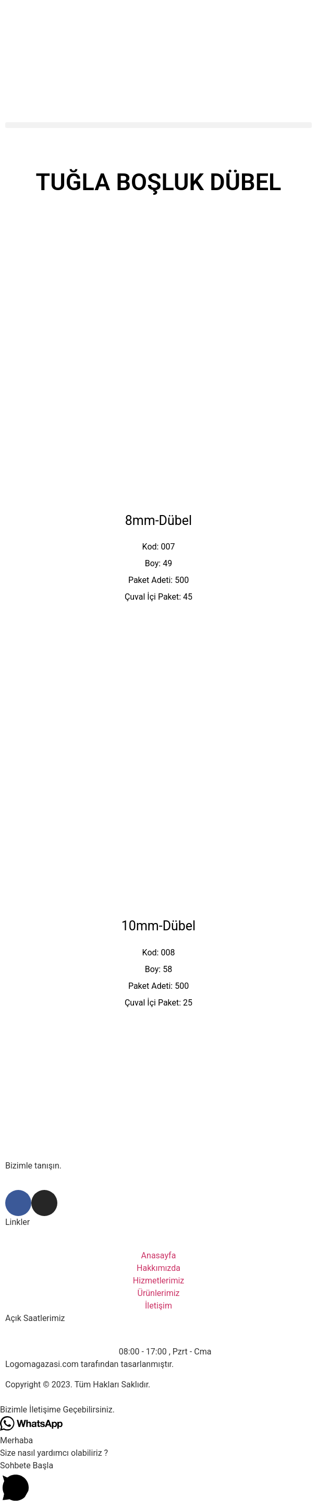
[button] (158, 125)
